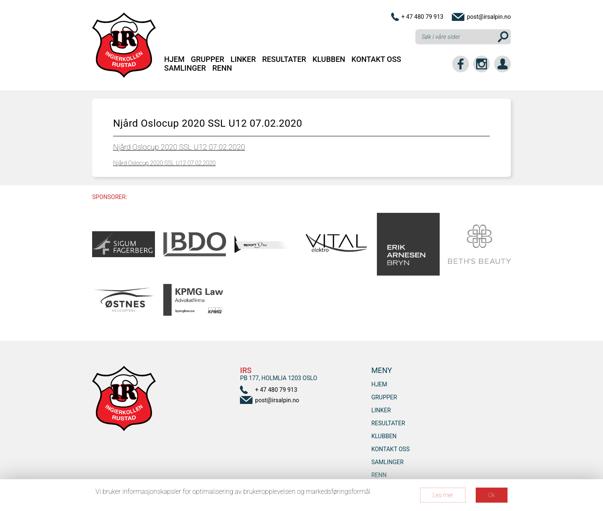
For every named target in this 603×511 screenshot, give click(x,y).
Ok (491, 495)
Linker (243, 59)
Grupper (207, 59)
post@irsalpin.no (489, 16)
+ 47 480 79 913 (422, 16)
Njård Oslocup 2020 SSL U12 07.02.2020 (179, 147)
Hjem (174, 59)
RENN (222, 68)
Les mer (443, 495)
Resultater (284, 59)
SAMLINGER (185, 68)
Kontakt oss (376, 59)
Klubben (328, 59)
